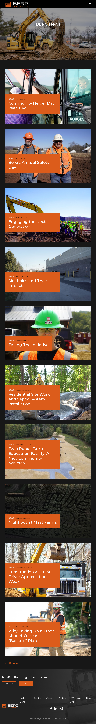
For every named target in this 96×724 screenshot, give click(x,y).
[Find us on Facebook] (51, 709)
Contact (26, 684)
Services (37, 698)
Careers (9, 684)
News (89, 698)
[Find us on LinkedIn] (55, 709)
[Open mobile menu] (90, 4)
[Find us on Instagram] (61, 709)
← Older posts (11, 663)
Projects (63, 698)
